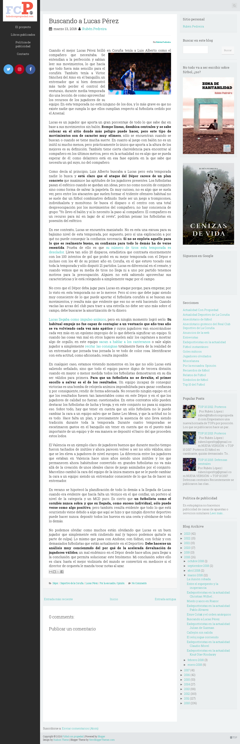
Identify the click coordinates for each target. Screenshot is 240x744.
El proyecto (23, 27)
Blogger (101, 736)
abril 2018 (194, 570)
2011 (186, 698)
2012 (187, 694)
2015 (187, 679)
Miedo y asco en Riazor (203, 601)
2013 (187, 689)
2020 (187, 548)
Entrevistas (190, 337)
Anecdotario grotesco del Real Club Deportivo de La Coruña (206, 326)
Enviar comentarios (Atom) (80, 728)
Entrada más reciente (58, 599)
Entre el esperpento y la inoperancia (202, 586)
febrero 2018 (196, 660)
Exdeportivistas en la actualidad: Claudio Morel (208, 644)
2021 (187, 543)
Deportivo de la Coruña (71, 583)
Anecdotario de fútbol (197, 319)
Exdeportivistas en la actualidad (204, 342)
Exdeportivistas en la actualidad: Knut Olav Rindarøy (208, 652)
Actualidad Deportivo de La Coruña (206, 314)
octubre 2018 (196, 561)
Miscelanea (191, 361)
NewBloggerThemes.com (102, 739)
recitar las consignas (101, 346)
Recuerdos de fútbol (196, 370)
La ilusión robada (199, 579)
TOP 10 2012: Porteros (212, 407)
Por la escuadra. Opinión (112, 583)
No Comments (139, 583)
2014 (187, 684)
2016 (187, 675)
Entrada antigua (165, 599)
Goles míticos (192, 351)
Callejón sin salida (200, 632)
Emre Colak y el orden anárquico (209, 614)
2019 (187, 552)
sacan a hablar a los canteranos (124, 342)
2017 (187, 670)
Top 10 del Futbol (194, 384)
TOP (233, 737)
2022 (187, 538)
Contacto (23, 54)
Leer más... (217, 513)
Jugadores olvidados (197, 356)
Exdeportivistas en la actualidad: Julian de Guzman (208, 626)
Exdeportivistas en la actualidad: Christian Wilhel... (208, 594)
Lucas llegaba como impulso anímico (77, 319)
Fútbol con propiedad (72, 736)
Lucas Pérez (92, 583)
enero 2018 (195, 664)
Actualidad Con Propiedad (200, 310)
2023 (187, 533)
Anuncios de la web (196, 333)
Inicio (114, 599)
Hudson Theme (61, 739)
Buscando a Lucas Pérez (84, 20)
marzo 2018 (195, 575)
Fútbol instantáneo (195, 347)
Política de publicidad (23, 44)
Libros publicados (23, 34)
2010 (187, 703)
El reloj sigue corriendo (203, 637)
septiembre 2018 (198, 566)
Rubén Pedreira (94, 28)
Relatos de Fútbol (194, 375)
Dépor (55, 583)
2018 (187, 557)
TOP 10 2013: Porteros (212, 433)
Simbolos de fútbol (195, 380)
